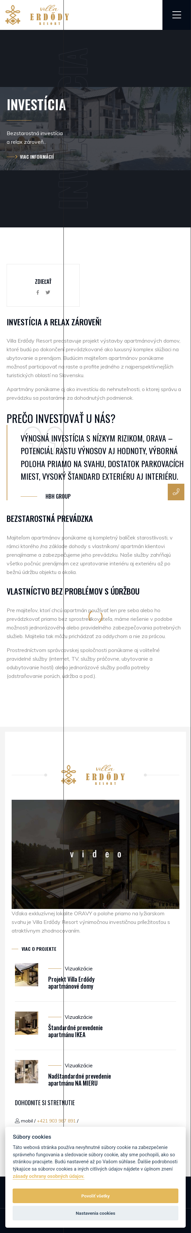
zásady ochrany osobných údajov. (48, 1176)
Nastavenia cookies (95, 1213)
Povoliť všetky (95, 1195)
